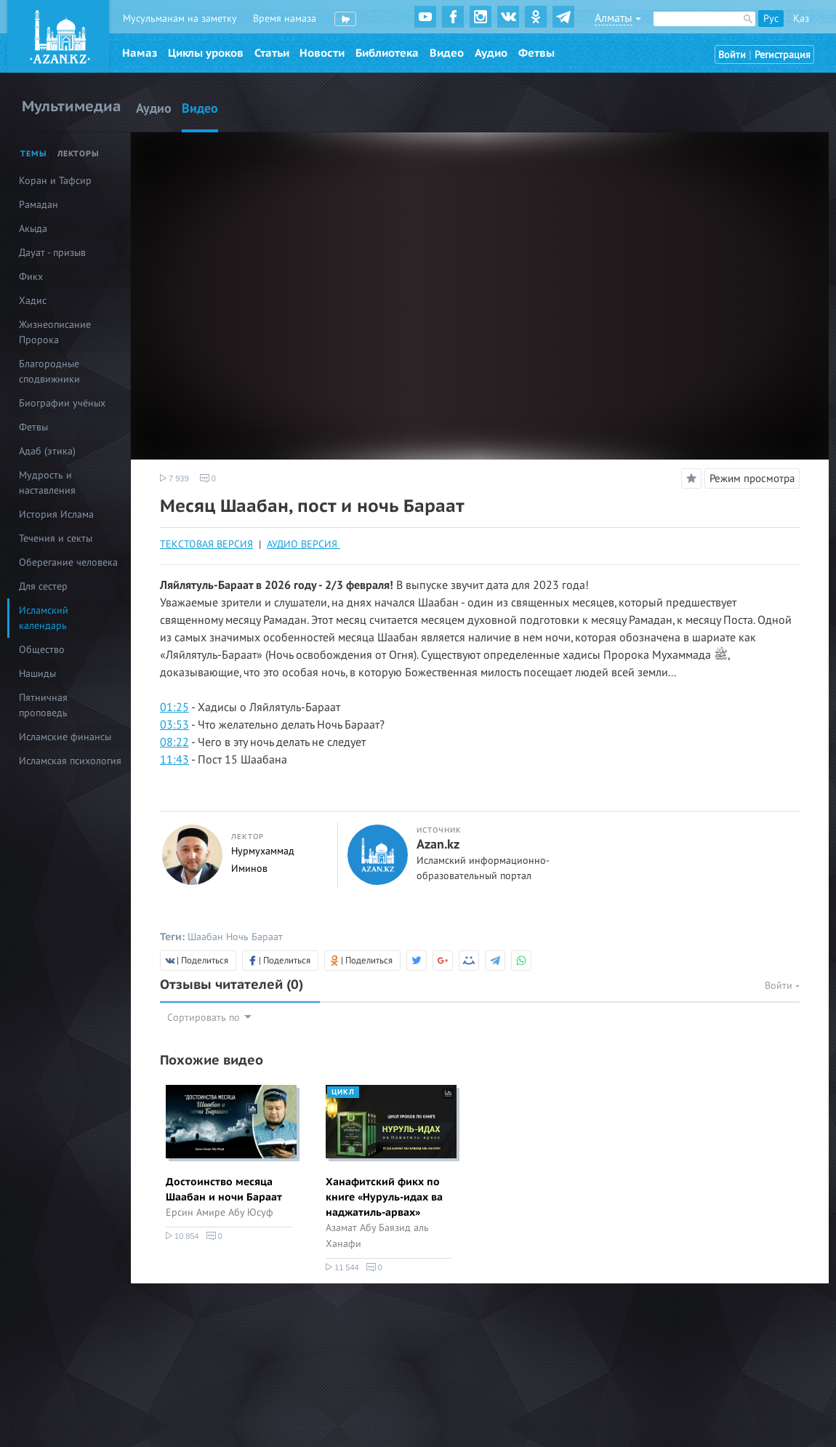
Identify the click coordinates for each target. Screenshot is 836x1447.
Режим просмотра (752, 478)
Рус (771, 18)
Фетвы (536, 53)
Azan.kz (438, 845)
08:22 (174, 742)
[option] (229, 1165)
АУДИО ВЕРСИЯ (303, 544)
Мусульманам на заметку (180, 18)
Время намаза (284, 18)
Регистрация (783, 55)
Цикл (343, 1092)
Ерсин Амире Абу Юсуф (219, 1212)
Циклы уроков (206, 53)
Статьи (271, 53)
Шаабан (205, 937)
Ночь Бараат (254, 937)
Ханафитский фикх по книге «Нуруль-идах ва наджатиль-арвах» (384, 1197)
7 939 (174, 478)
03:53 (174, 724)
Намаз (139, 53)
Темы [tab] (33, 154)
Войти (732, 55)
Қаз (801, 18)
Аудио (491, 53)
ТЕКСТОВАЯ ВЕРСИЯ (206, 544)
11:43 (174, 759)
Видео (447, 53)
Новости (322, 53)
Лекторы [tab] (78, 154)
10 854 (182, 1236)
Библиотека (387, 53)
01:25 (174, 707)
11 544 (342, 1267)
